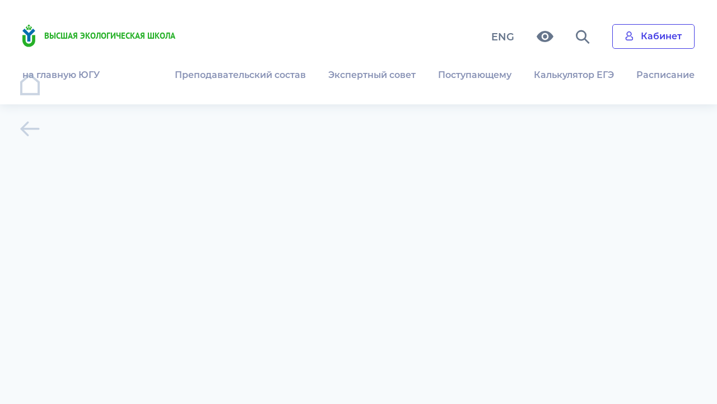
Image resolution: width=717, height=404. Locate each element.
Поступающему (474, 75)
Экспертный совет (372, 75)
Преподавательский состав (240, 75)
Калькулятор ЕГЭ (574, 75)
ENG (502, 37)
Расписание (665, 75)
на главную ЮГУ (61, 75)
